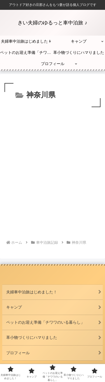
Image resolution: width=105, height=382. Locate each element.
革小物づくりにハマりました (31, 337)
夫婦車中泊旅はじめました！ (31, 292)
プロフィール (18, 353)
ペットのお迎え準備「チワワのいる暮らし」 (45, 322)
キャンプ (14, 307)
